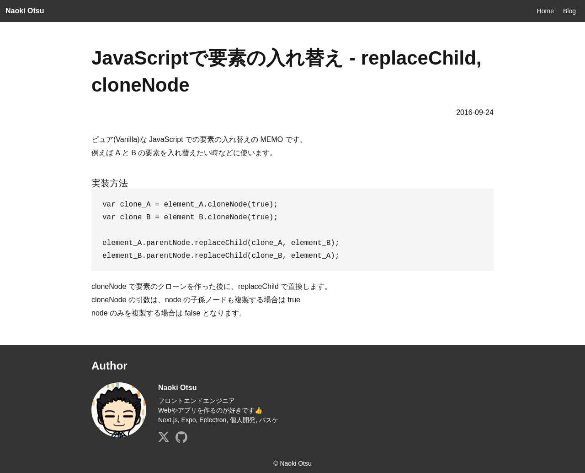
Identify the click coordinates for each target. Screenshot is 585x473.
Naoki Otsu (24, 11)
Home (545, 11)
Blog (569, 11)
